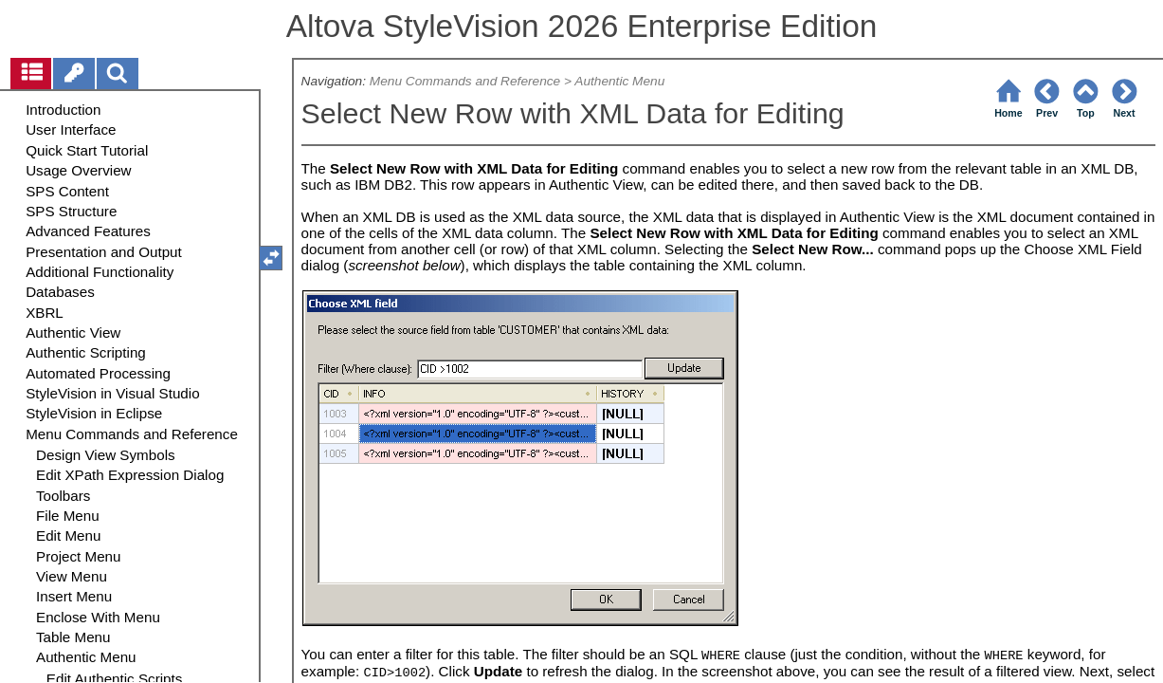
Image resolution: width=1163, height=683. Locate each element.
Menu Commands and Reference (465, 81)
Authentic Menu (619, 81)
